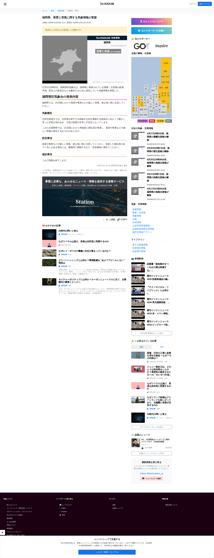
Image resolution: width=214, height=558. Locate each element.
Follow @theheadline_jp (151, 473)
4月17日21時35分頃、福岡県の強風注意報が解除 (158, 192)
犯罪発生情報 (138, 248)
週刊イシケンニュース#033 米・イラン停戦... (158, 312)
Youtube (63, 511)
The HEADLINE (107, 3)
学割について (11, 525)
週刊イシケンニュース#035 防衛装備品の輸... (158, 277)
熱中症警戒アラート (142, 232)
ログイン (193, 4)
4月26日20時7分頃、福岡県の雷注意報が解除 (158, 150)
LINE (112, 219)
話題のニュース (117, 508)
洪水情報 (136, 222)
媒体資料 (10, 518)
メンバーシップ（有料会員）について (19, 508)
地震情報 (136, 209)
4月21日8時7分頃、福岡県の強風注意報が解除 (158, 177)
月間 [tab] (162, 347)
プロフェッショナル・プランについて (19, 511)
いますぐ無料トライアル (107, 552)
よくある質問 (11, 522)
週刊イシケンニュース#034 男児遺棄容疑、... (158, 301)
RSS (62, 515)
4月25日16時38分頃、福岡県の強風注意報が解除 (158, 162)
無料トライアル (205, 4)
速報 (113, 505)
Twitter (63, 508)
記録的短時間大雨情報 (143, 229)
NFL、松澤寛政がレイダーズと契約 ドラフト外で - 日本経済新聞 (156, 440)
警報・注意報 (138, 212)
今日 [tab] (141, 347)
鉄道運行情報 (138, 251)
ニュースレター (66, 505)
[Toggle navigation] (5, 4)
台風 (134, 219)
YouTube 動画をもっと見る (151, 333)
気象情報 (136, 216)
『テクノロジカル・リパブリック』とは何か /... (158, 290)
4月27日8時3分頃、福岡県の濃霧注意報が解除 (158, 136)
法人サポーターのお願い (15, 515)
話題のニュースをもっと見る (151, 453)
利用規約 (10, 528)
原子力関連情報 (140, 245)
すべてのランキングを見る (151, 427)
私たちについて (12, 505)
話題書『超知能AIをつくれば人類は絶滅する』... (158, 267)
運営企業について (171, 505)
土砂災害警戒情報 (141, 225)
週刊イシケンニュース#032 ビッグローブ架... (158, 323)
